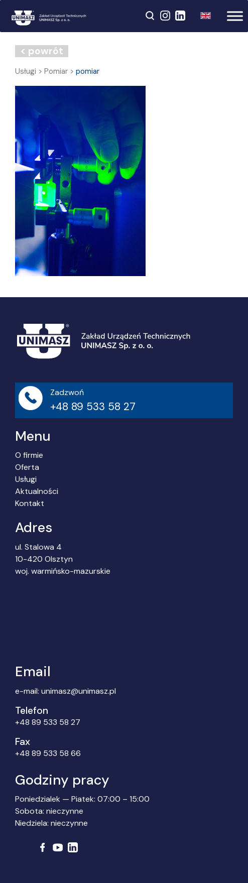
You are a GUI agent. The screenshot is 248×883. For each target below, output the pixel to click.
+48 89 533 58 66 (48, 753)
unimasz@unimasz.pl (78, 691)
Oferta (27, 467)
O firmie (29, 455)
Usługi (25, 71)
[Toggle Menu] (235, 16)
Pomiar (56, 71)
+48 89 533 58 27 (47, 722)
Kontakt (29, 503)
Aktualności (36, 491)
